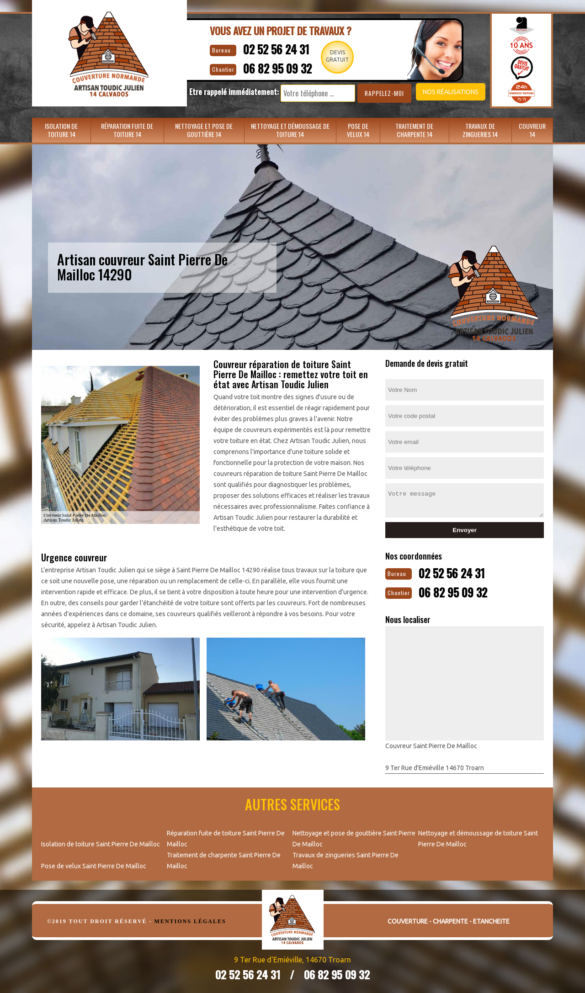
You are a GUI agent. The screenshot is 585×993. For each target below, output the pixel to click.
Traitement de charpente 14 (414, 130)
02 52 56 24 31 (268, 48)
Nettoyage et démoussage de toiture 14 (290, 130)
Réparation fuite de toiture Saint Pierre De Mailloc (226, 837)
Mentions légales (190, 919)
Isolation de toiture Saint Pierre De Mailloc (100, 842)
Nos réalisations (436, 91)
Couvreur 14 (532, 130)
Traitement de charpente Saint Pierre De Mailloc (224, 859)
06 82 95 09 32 (270, 66)
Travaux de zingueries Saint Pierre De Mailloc (345, 859)
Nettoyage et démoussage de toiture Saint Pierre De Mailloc (478, 837)
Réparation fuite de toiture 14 (127, 130)
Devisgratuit (337, 56)
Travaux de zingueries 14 (480, 130)
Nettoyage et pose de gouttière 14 (204, 130)
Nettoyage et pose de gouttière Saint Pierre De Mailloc (353, 837)
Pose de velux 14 (358, 130)
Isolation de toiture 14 (61, 130)
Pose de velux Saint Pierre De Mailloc (93, 864)
